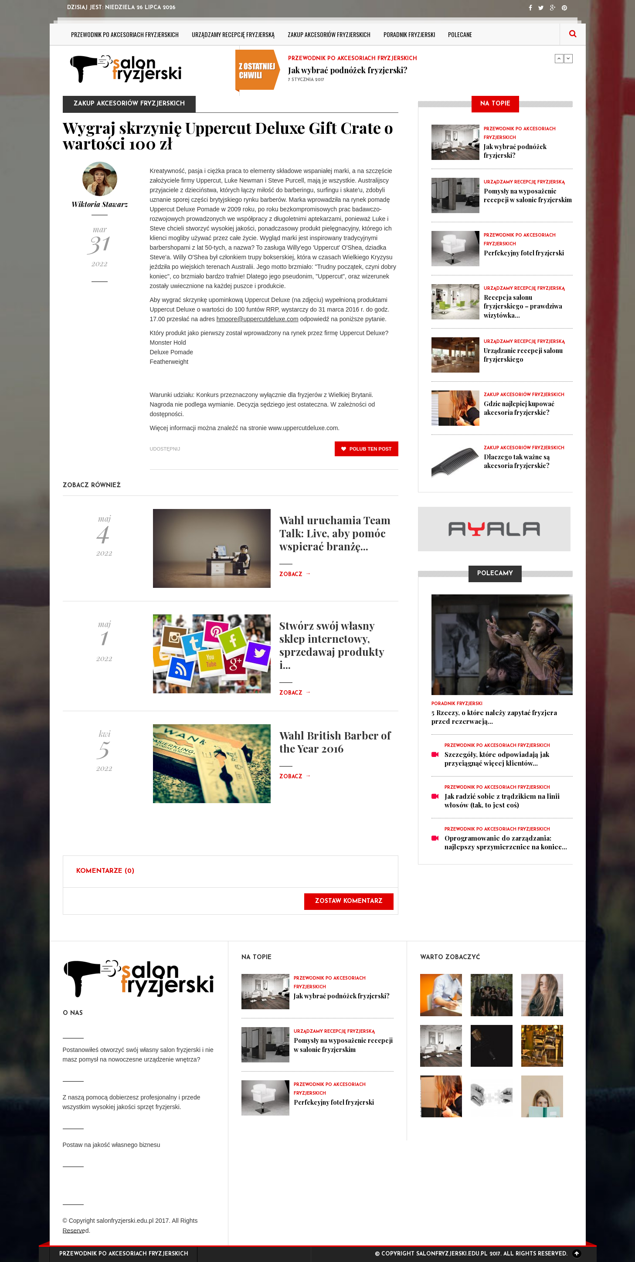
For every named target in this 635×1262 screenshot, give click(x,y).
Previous (559, 58)
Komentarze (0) (105, 871)
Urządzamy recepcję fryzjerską (233, 34)
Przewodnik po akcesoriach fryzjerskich (125, 34)
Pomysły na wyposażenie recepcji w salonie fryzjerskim (523, 200)
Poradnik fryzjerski (409, 34)
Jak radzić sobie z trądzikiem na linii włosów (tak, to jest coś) (502, 800)
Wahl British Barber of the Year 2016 (335, 741)
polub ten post (366, 448)
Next (568, 58)
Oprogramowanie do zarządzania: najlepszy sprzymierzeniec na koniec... (506, 842)
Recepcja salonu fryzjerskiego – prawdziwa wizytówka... (526, 306)
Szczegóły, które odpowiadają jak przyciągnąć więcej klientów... (497, 758)
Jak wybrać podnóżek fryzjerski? (347, 70)
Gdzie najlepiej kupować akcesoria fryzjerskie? (522, 408)
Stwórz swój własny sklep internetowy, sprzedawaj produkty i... (331, 645)
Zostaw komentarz (349, 901)
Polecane (460, 34)
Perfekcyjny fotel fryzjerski (527, 252)
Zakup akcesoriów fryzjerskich (329, 34)
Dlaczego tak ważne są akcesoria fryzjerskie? (519, 461)
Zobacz (295, 574)
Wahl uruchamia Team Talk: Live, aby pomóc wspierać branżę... (335, 533)
